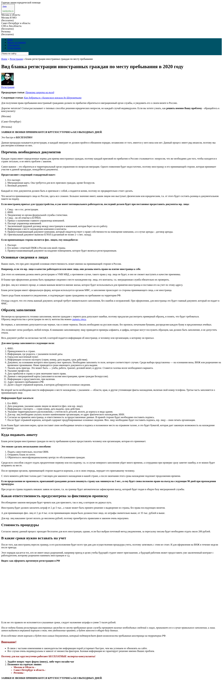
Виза (10, 39)
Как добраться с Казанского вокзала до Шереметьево (52, 97)
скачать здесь (79, 319)
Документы (13, 45)
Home (4, 59)
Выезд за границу (16, 42)
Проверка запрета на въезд (39, 92)
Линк (4, 6)
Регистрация (14, 48)
